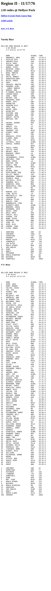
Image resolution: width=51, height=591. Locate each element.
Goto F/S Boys (7, 29)
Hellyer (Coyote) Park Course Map (16, 16)
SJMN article (7, 21)
